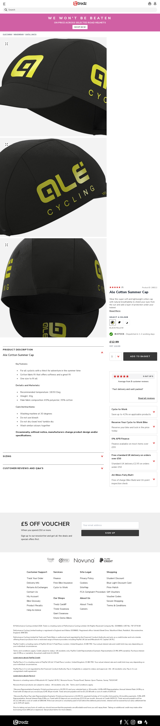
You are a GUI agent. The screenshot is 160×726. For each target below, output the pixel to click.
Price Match (112, 587)
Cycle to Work (60, 587)
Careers (84, 608)
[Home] (80, 3)
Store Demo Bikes (62, 618)
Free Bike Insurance (63, 582)
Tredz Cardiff (59, 604)
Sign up (110, 533)
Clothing (7, 34)
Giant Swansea (60, 613)
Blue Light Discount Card (119, 582)
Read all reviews (146, 398)
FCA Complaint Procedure (93, 591)
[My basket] (150, 3)
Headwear (19, 34)
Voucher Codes (114, 596)
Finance (57, 578)
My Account (33, 596)
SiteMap (84, 587)
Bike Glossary (33, 601)
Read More (114, 311)
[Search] (80, 10)
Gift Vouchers (113, 591)
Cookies (84, 582)
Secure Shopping (115, 601)
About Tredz (86, 604)
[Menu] (28, 3)
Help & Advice (34, 610)
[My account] (155, 3)
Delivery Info (33, 582)
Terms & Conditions (116, 605)
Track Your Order (35, 578)
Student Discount (115, 578)
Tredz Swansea (61, 608)
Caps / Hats (30, 34)
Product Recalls (35, 605)
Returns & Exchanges (37, 587)
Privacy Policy (87, 578)
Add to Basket (140, 356)
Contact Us (32, 591)
